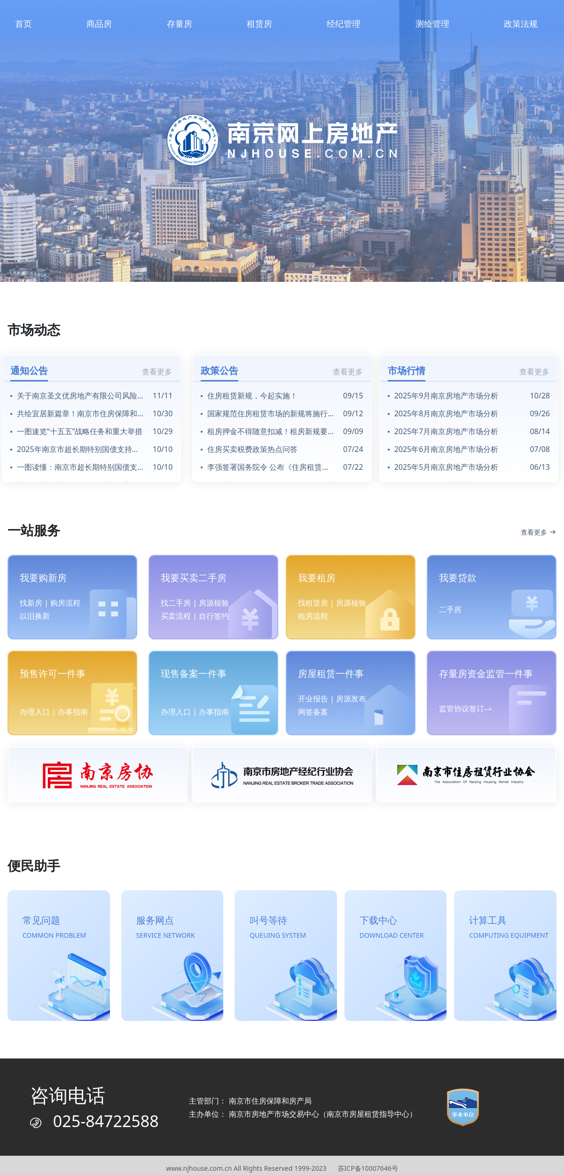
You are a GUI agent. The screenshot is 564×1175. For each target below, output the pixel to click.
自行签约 (214, 616)
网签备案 (313, 712)
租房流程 (313, 616)
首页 (23, 23)
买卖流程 (176, 616)
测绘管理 (432, 23)
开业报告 (313, 698)
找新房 (31, 603)
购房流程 (65, 603)
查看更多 (157, 371)
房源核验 (214, 603)
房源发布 (351, 698)
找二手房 (176, 603)
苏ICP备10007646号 (368, 1168)
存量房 (179, 23)
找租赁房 (313, 603)
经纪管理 (343, 23)
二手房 (450, 609)
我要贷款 (458, 577)
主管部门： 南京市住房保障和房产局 (250, 1101)
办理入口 (35, 712)
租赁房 (259, 23)
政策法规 (521, 23)
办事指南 (73, 712)
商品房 (99, 23)
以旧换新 (35, 616)
